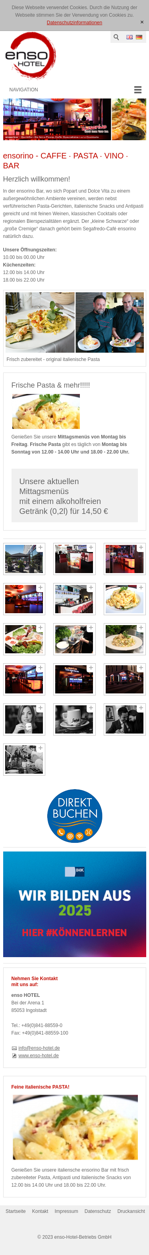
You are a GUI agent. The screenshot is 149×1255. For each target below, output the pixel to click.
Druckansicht (131, 1211)
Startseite (16, 1211)
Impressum (66, 1211)
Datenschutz (98, 1211)
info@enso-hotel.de (39, 1048)
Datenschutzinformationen (74, 22)
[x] (142, 22)
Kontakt (40, 1211)
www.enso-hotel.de (39, 1055)
